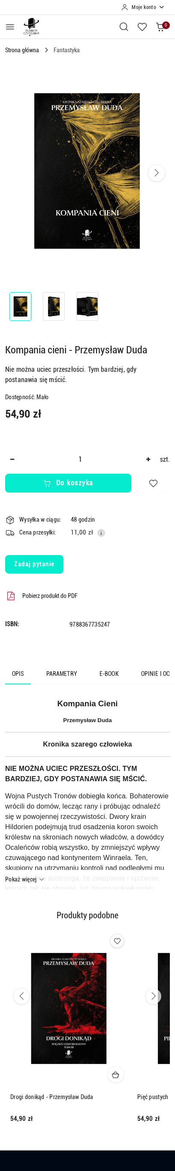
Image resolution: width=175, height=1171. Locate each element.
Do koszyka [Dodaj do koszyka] (68, 483)
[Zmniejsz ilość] (12, 459)
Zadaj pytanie (34, 564)
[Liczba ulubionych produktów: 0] (142, 26)
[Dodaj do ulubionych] (153, 483)
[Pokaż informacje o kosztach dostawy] (101, 533)
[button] (156, 173)
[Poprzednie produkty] (21, 996)
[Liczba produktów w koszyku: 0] (160, 26)
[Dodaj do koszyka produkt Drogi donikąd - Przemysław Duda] (116, 1074)
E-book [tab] (109, 673)
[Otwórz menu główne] (10, 27)
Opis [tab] (18, 673)
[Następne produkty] (153, 996)
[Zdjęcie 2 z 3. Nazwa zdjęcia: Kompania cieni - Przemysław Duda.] (54, 306)
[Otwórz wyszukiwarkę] (124, 26)
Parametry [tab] (61, 673)
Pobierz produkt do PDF (41, 596)
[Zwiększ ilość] (148, 459)
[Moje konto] (143, 7)
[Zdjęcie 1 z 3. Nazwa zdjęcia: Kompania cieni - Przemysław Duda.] (20, 306)
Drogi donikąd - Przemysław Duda (52, 1096)
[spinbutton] (80, 459)
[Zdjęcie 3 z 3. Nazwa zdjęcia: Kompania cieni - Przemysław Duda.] (87, 306)
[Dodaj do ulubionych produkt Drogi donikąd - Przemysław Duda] (117, 941)
